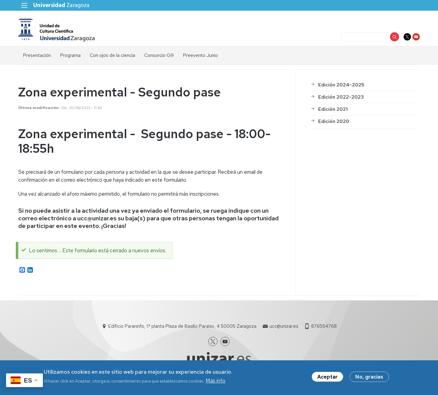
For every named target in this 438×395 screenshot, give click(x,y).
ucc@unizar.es (283, 326)
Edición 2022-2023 (341, 97)
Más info (215, 382)
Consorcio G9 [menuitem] (159, 55)
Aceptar (327, 378)
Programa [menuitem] (70, 55)
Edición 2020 (333, 121)
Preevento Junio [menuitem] (200, 55)
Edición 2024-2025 (341, 85)
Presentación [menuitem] (37, 55)
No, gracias (369, 378)
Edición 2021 (333, 109)
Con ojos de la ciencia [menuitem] (112, 55)
